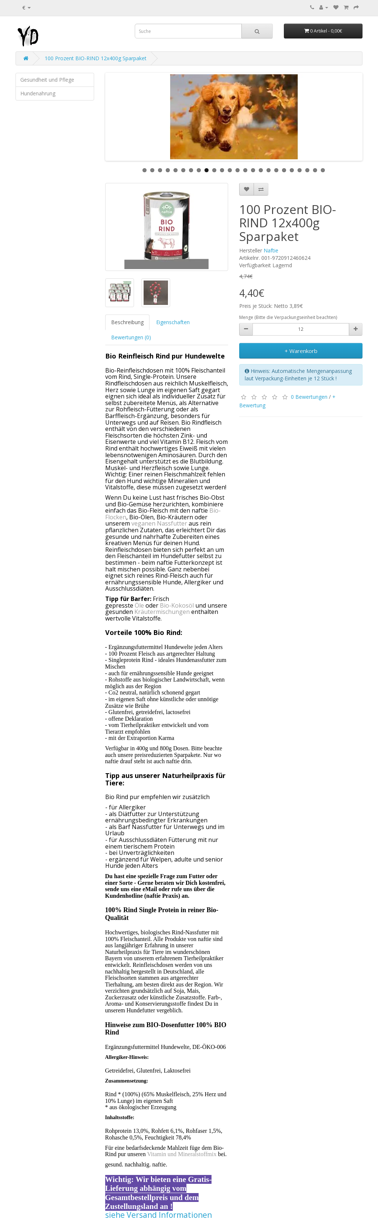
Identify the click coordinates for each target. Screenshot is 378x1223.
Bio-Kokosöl (177, 605)
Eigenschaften (173, 322)
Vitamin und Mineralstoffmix (181, 1154)
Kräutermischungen (162, 612)
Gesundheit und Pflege (47, 79)
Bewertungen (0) (131, 337)
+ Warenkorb (301, 350)
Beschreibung (127, 322)
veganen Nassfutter (159, 523)
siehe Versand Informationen (158, 1215)
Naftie (271, 250)
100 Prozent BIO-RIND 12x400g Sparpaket (96, 58)
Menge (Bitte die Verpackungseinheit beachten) (288, 317)
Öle (139, 605)
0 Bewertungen (309, 396)
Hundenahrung (37, 93)
